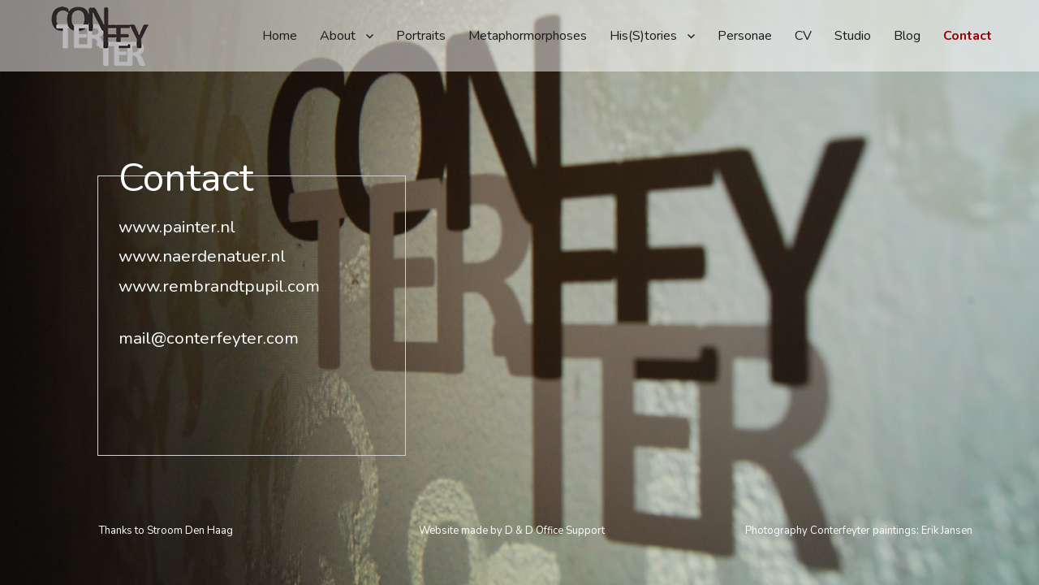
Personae (745, 36)
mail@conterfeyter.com (209, 302)
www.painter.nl (177, 191)
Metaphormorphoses (527, 36)
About (338, 36)
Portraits (421, 36)
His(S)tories (643, 36)
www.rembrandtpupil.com (219, 250)
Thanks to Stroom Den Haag (166, 530)
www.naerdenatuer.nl (202, 220)
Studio (852, 36)
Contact (967, 36)
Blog (907, 36)
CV (803, 36)
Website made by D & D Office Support (512, 530)
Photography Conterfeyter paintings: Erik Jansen (858, 530)
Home (279, 36)
